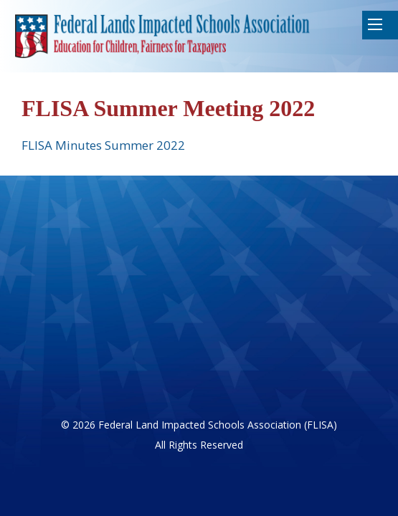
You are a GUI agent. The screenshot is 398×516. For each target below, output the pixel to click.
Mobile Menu (375, 24)
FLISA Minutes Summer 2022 (103, 145)
